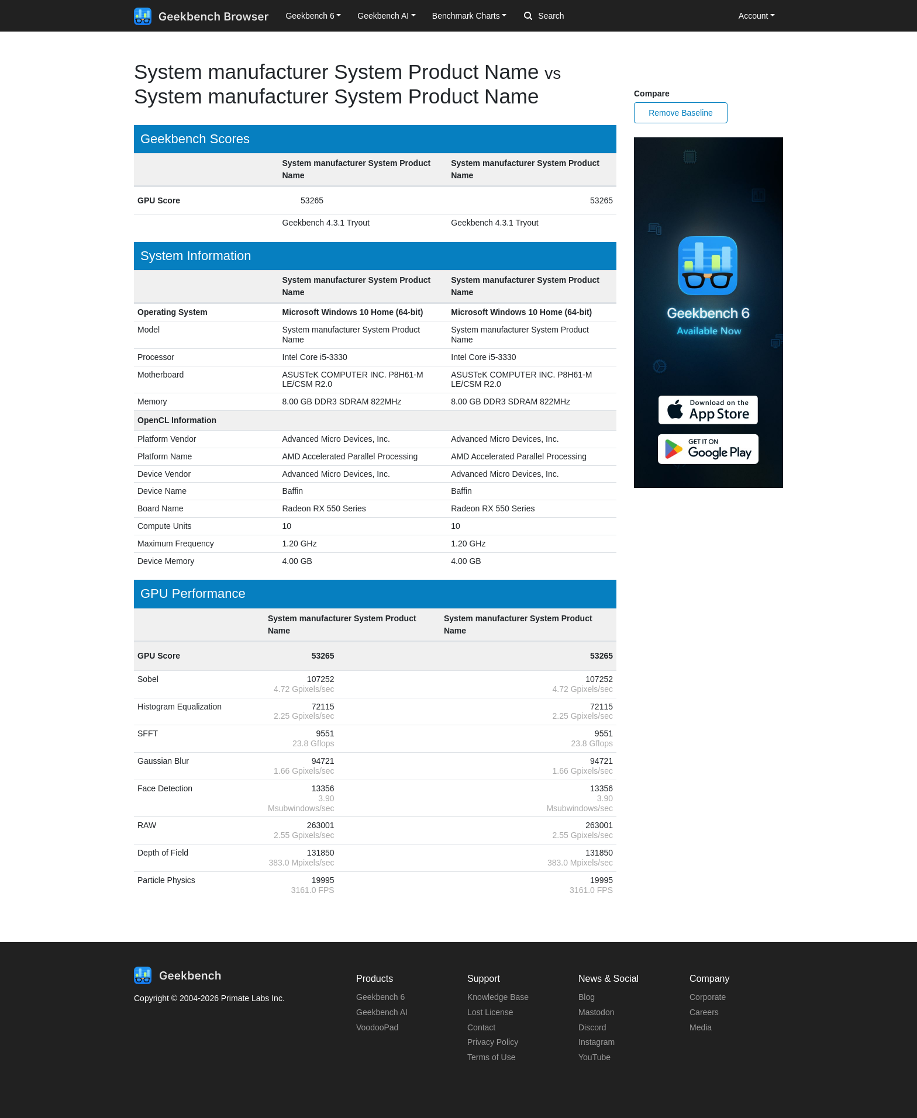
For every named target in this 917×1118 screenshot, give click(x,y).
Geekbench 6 (380, 997)
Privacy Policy (492, 1042)
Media (701, 1027)
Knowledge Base (498, 997)
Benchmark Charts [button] (466, 15)
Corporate (708, 997)
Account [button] (753, 15)
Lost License (490, 1012)
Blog (586, 997)
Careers (704, 1012)
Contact (481, 1027)
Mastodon (596, 1012)
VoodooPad (377, 1027)
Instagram (596, 1042)
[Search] (585, 16)
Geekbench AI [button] (383, 15)
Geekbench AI (382, 1012)
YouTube (594, 1057)
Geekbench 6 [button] (309, 15)
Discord (592, 1027)
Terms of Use (491, 1057)
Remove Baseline (681, 112)
